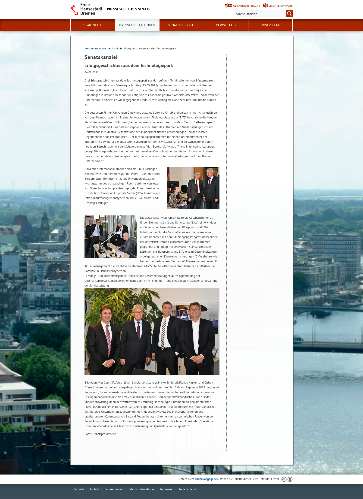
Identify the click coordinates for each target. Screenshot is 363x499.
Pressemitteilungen (97, 48)
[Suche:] (264, 13)
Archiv (117, 48)
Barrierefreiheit (113, 489)
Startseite (92, 25)
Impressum (167, 489)
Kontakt (94, 489)
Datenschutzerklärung (141, 489)
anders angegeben (207, 479)
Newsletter (226, 25)
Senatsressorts (181, 25)
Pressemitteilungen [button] (137, 25)
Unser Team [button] (270, 25)
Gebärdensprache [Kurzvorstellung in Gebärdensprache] (246, 6)
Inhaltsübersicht (189, 489)
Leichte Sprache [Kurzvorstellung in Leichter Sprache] (281, 6)
